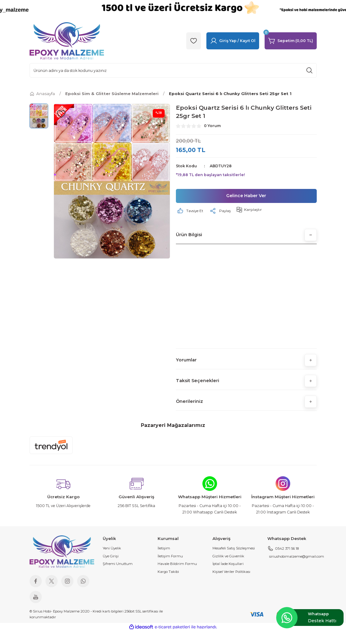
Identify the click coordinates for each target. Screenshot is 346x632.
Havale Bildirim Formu (177, 565)
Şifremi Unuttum (118, 565)
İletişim (164, 549)
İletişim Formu (170, 557)
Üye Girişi (111, 557)
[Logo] (67, 40)
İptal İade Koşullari (228, 565)
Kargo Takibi (168, 572)
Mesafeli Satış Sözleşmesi (233, 549)
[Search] (173, 70)
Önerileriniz (189, 402)
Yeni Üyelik (112, 549)
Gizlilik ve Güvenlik (228, 557)
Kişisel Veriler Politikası (231, 572)
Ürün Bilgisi (189, 235)
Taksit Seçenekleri (197, 381)
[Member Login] (232, 40)
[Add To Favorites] (61, 114)
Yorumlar (186, 361)
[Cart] (291, 40)
